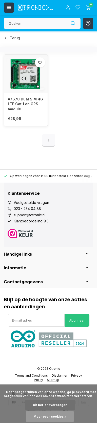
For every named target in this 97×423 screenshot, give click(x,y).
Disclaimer (59, 375)
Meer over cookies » (49, 416)
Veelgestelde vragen (31, 202)
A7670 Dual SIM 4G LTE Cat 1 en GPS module (25, 104)
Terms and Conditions (31, 375)
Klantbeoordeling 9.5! (31, 221)
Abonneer (77, 320)
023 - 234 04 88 (27, 208)
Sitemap (53, 380)
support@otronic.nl (29, 215)
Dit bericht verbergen (50, 405)
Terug (12, 38)
